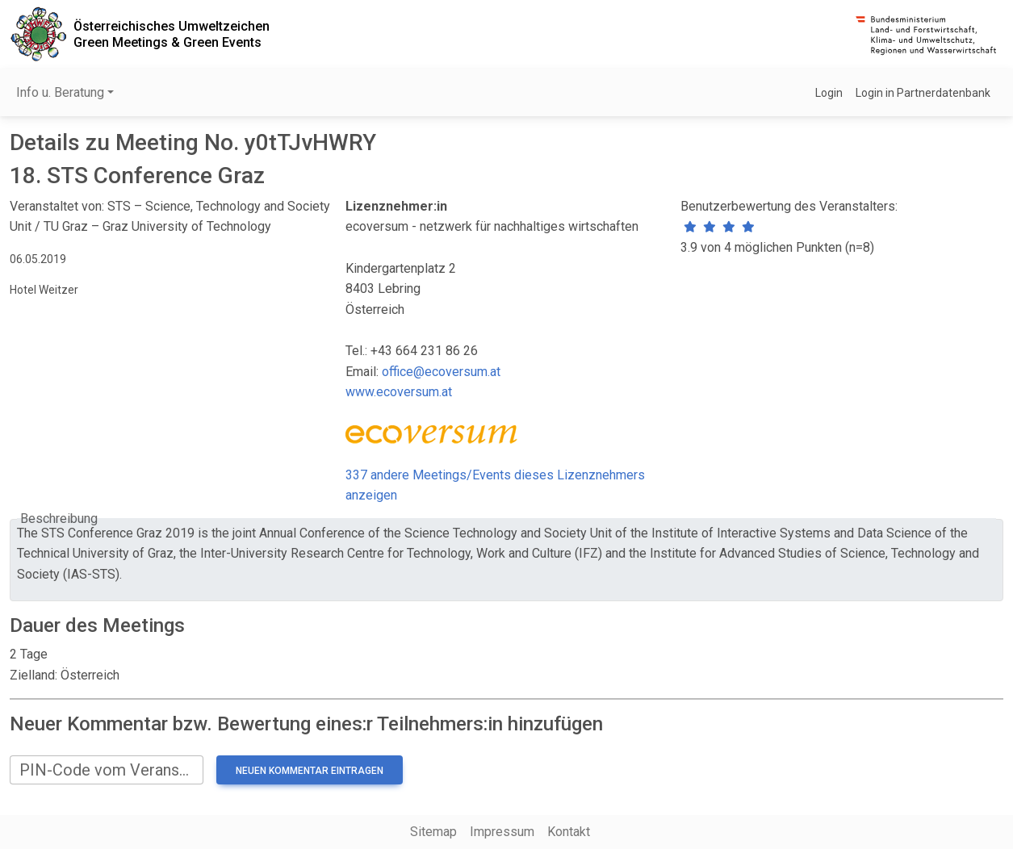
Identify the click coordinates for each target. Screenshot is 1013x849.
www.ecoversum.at (398, 391)
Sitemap (433, 831)
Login (829, 92)
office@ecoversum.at (441, 371)
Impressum (502, 831)
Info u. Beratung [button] (60, 92)
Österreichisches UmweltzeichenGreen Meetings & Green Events (171, 34)
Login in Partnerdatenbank (923, 92)
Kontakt (568, 831)
